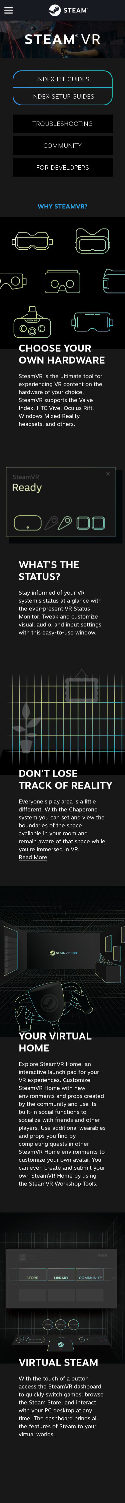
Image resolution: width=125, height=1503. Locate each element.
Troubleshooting (62, 123)
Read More (33, 857)
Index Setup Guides (62, 96)
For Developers (62, 167)
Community (62, 145)
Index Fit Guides (62, 79)
